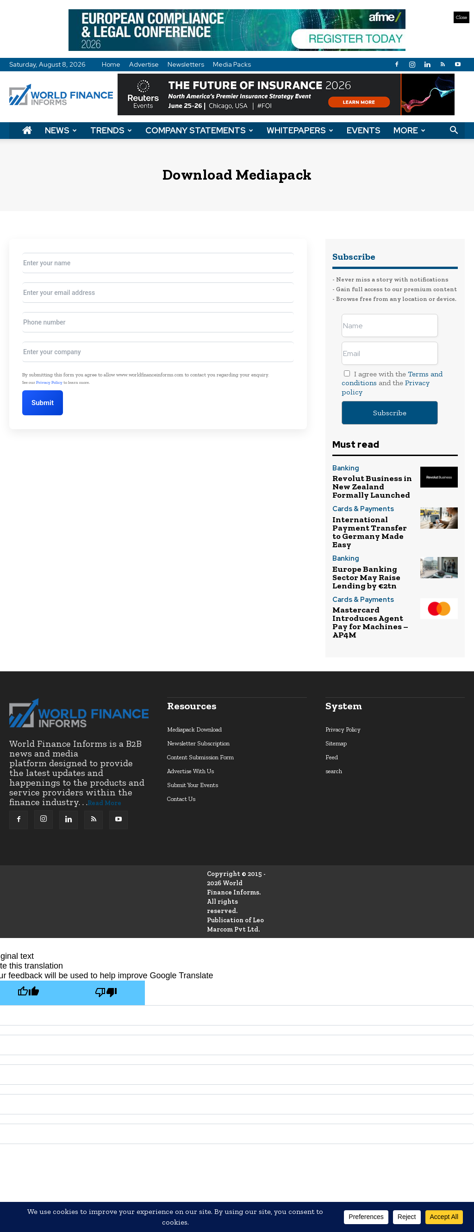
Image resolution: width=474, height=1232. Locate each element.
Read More (104, 763)
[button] (454, 130)
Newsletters (186, 64)
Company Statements (199, 130)
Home (111, 64)
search (333, 731)
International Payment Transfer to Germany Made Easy (370, 518)
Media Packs (232, 64)
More (409, 130)
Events (363, 130)
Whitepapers (300, 130)
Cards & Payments (357, 504)
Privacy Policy (49, 382)
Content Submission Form (200, 717)
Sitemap (336, 703)
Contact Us (181, 759)
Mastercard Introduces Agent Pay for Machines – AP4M (371, 589)
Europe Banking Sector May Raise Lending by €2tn (369, 554)
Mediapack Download (194, 689)
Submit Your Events (192, 745)
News (61, 130)
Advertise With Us (190, 731)
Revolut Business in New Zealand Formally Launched (372, 483)
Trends (111, 130)
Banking (343, 468)
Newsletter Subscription (198, 703)
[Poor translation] (106, 953)
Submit (48, 403)
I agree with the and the (392, 382)
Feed (331, 717)
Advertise (144, 64)
